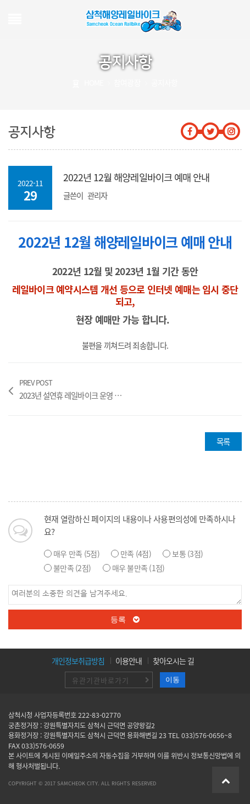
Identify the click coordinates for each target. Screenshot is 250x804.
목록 (223, 442)
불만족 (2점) (72, 567)
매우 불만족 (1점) (138, 567)
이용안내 (128, 660)
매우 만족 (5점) (76, 553)
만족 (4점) (135, 553)
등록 (125, 619)
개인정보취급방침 (78, 660)
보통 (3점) (187, 553)
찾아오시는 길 (173, 660)
